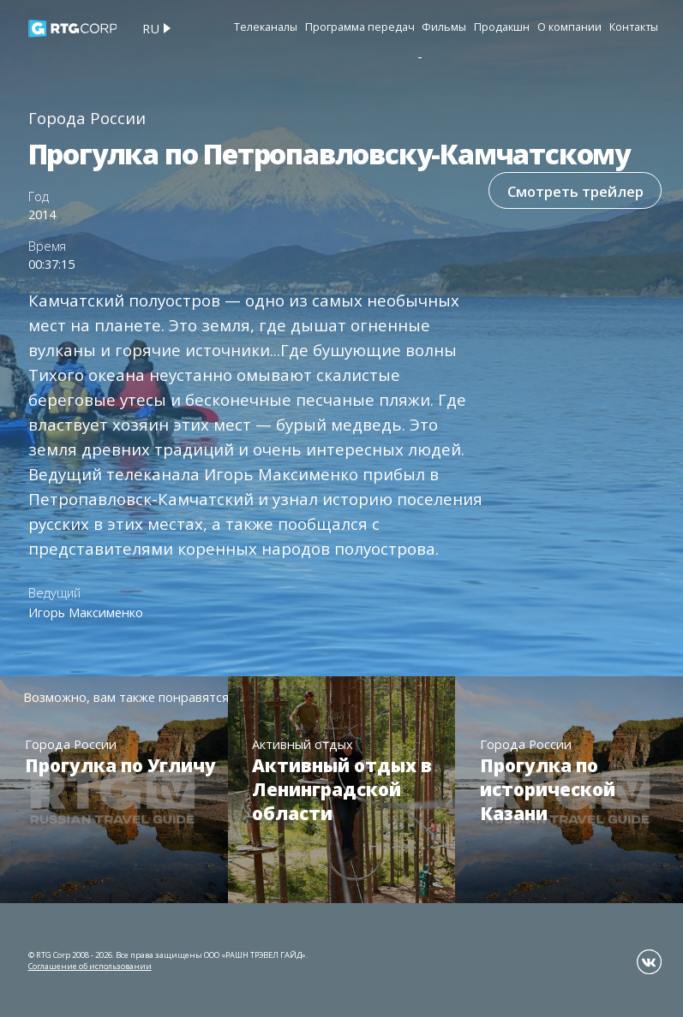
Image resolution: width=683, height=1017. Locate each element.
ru (150, 28)
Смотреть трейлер (574, 191)
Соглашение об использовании (90, 966)
